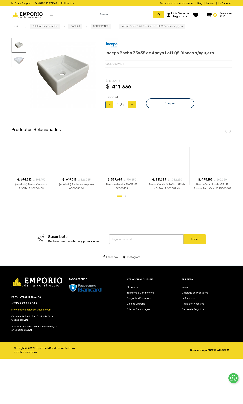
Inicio (16, 26)
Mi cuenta (132, 287)
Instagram (131, 257)
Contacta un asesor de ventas (176, 3)
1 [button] (119, 196)
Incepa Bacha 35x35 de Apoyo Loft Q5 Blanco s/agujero (152, 26)
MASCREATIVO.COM (218, 350)
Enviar (194, 239)
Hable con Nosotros (193, 303)
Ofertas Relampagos (138, 309)
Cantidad (111, 97)
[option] (63, 75)
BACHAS (75, 26)
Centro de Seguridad (193, 309)
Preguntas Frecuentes (139, 298)
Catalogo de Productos (195, 292)
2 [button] (125, 196)
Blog (199, 3)
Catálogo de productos (45, 26)
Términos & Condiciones (140, 292)
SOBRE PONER (101, 26)
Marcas (210, 3)
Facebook (110, 257)
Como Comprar (21, 3)
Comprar (170, 103)
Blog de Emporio (136, 303)
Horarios (67, 3)
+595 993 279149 (46, 3)
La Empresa (224, 3)
